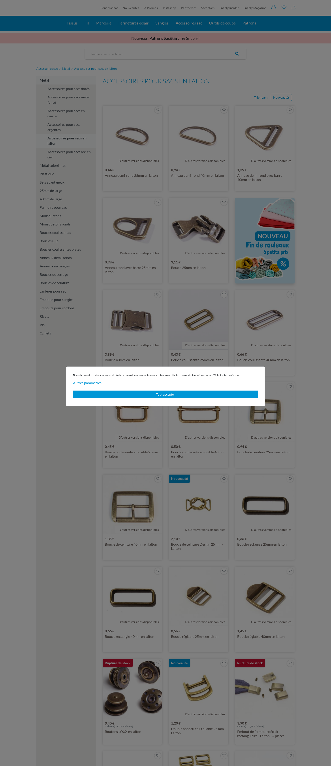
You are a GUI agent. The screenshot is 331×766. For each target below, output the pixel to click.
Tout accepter (165, 394)
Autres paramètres (87, 382)
